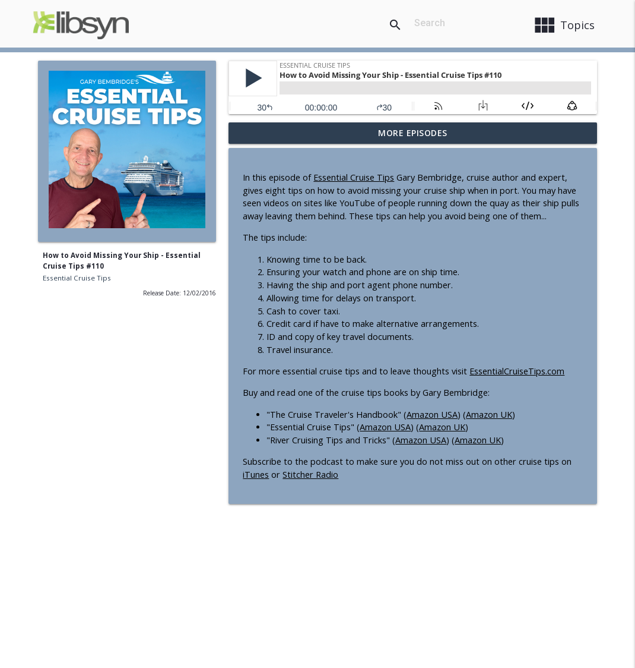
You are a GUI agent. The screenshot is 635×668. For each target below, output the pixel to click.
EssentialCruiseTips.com (516, 371)
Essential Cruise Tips (77, 277)
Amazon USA (432, 414)
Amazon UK (489, 414)
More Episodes (412, 132)
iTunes (256, 474)
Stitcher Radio (310, 474)
